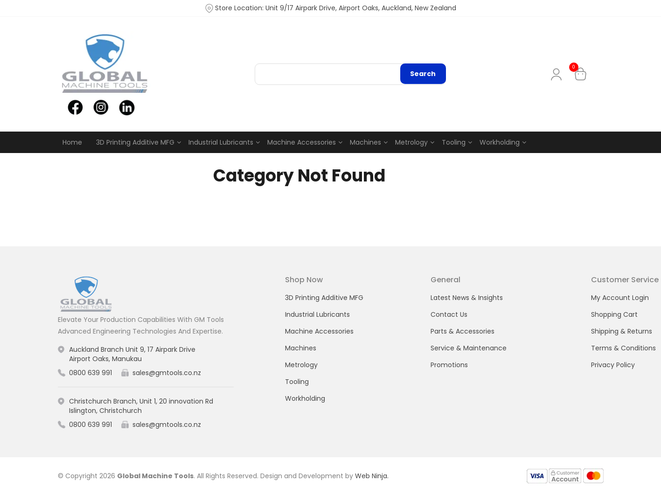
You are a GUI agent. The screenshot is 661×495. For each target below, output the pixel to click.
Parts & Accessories (462, 331)
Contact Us (449, 314)
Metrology (411, 142)
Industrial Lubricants (220, 142)
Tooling (454, 142)
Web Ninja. (372, 476)
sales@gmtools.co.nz (166, 373)
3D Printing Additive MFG (135, 142)
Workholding (500, 142)
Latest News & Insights (467, 297)
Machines (365, 142)
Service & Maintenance (469, 348)
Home (72, 142)
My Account (558, 74)
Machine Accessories (301, 142)
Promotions (449, 365)
